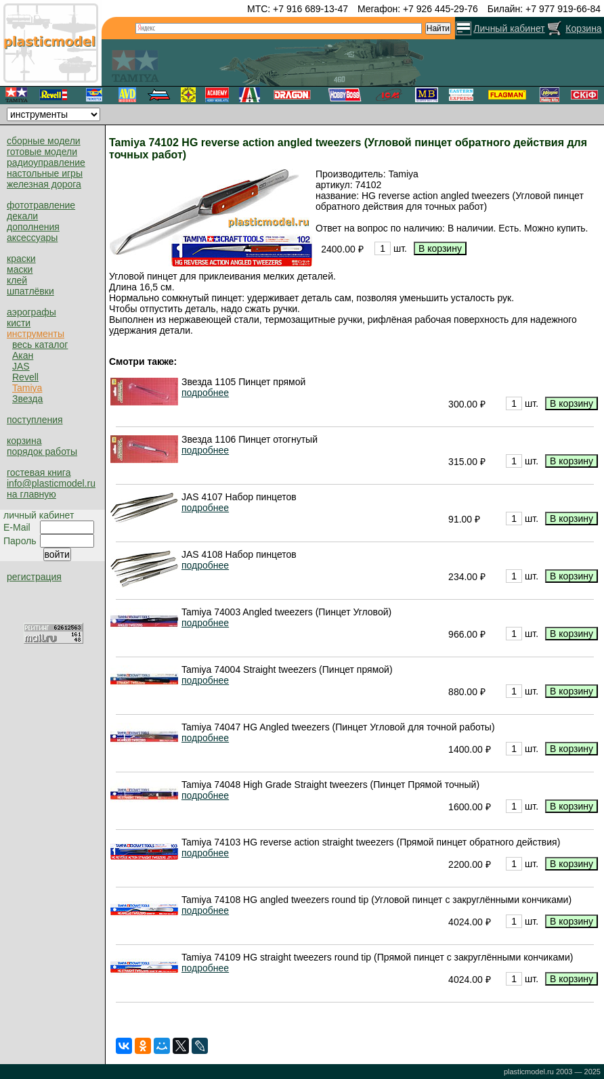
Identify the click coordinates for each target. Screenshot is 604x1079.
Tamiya (27, 387)
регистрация (34, 576)
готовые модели (42, 151)
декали (22, 216)
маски (20, 269)
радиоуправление (46, 162)
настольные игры (45, 173)
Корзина (583, 28)
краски (21, 258)
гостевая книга (38, 472)
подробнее (205, 392)
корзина (24, 440)
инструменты (35, 333)
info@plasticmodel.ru (51, 483)
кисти (18, 322)
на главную (31, 494)
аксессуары (32, 237)
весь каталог (40, 344)
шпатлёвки (30, 291)
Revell (25, 377)
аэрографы (31, 312)
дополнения (33, 226)
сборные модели (44, 140)
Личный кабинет (508, 28)
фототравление (41, 205)
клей (17, 280)
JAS (21, 366)
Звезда (27, 398)
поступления (35, 419)
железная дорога (44, 184)
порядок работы (42, 451)
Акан (22, 355)
